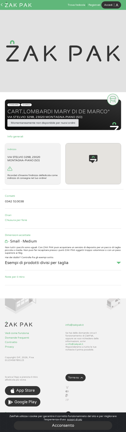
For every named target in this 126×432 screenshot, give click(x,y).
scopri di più (74, 419)
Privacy (9, 346)
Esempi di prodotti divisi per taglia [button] (36, 262)
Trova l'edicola (76, 5)
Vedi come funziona (17, 333)
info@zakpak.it (74, 325)
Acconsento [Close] (63, 425)
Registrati (94, 5)
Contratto (11, 342)
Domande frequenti (17, 337)
